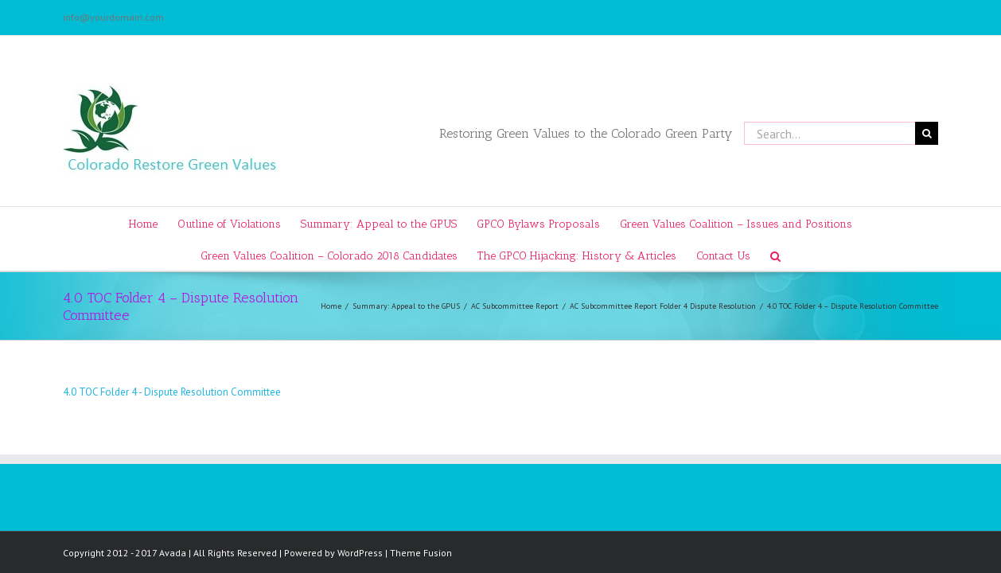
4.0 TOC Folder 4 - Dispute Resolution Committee (172, 392)
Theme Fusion (421, 553)
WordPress (360, 553)
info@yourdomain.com (113, 17)
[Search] (809, 255)
